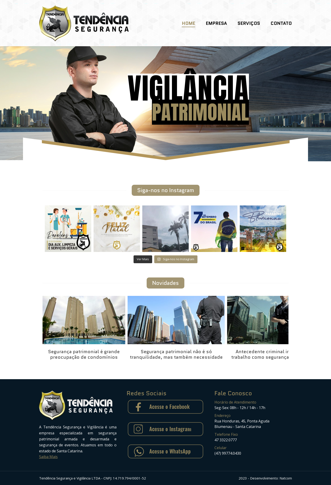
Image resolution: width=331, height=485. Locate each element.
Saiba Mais (48, 456)
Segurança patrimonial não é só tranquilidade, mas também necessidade (176, 354)
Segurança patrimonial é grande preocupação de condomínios (84, 354)
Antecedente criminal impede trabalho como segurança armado (269, 354)
